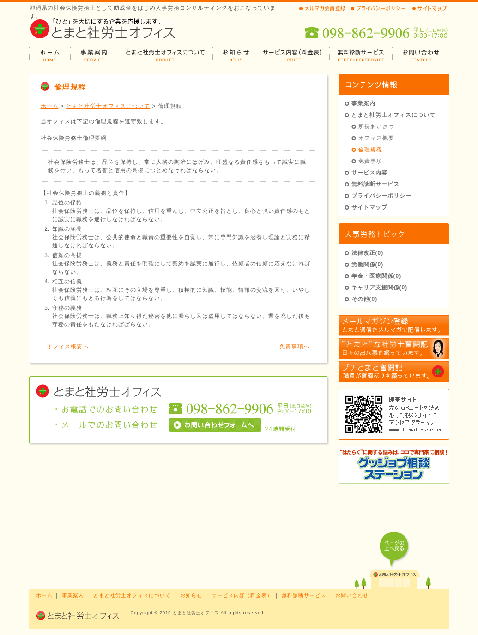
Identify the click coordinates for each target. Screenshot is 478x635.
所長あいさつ (376, 126)
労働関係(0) (367, 264)
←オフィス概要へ (65, 346)
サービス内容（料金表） (242, 595)
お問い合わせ (352, 595)
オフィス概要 (376, 138)
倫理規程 (370, 149)
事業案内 (363, 103)
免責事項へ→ (297, 346)
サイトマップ (369, 207)
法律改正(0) (367, 253)
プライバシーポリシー (381, 195)
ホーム (50, 106)
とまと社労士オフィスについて (108, 106)
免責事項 (370, 161)
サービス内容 (369, 172)
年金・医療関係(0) (376, 276)
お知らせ (191, 595)
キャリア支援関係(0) (379, 287)
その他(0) (364, 299)
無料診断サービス (375, 184)
